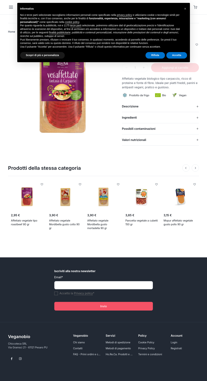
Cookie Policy (146, 342)
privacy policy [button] (124, 15)
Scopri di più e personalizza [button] (42, 55)
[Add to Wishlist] (197, 45)
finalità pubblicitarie (59, 32)
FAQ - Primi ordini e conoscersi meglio (87, 354)
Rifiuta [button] (155, 55)
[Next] (195, 168)
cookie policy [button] (72, 22)
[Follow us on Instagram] (20, 358)
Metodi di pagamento (118, 348)
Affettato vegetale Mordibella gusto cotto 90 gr (64, 224)
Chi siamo (79, 342)
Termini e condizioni (150, 354)
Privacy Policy (146, 348)
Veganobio (19, 336)
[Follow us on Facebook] (11, 358)
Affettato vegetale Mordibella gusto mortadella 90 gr (97, 224)
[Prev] (186, 168)
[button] (185, 9)
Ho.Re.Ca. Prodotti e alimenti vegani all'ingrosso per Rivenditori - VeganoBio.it (120, 354)
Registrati (176, 348)
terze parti (75, 25)
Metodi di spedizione (118, 342)
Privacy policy (83, 293)
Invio (103, 306)
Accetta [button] (176, 55)
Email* (58, 277)
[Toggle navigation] (10, 7)
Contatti (78, 348)
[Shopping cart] (195, 7)
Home (11, 31)
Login (174, 342)
